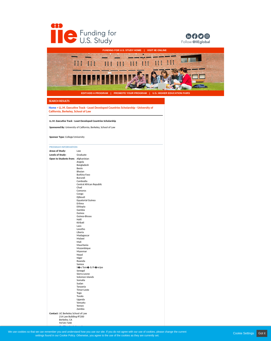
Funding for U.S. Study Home (122, 50)
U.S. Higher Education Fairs (171, 93)
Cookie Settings (243, 333)
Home (52, 107)
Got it (261, 333)
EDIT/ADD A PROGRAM (94, 93)
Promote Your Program (130, 93)
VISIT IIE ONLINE (157, 50)
